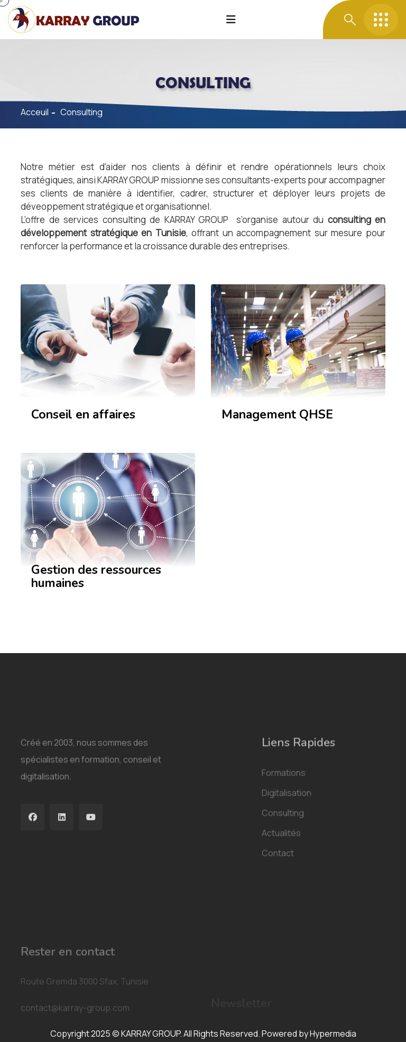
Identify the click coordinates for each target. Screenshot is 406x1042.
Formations (284, 834)
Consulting (283, 874)
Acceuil (35, 112)
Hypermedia (333, 1033)
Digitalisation (286, 854)
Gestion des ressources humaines (96, 576)
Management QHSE (277, 414)
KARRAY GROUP (196, 219)
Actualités (281, 894)
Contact (278, 914)
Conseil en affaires (83, 414)
